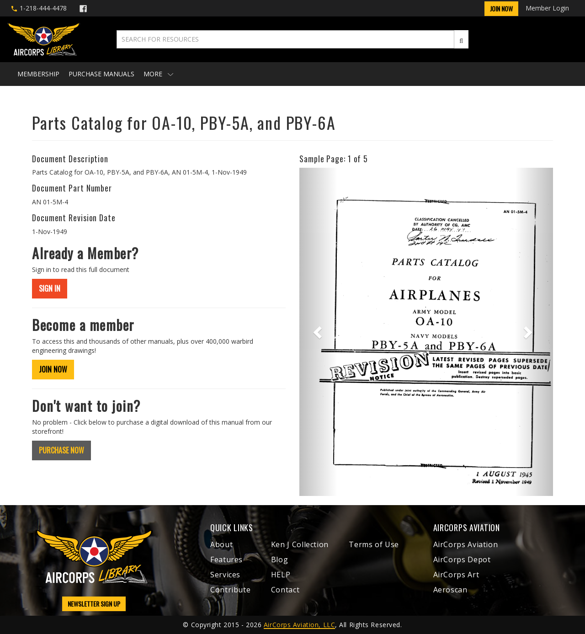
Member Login (547, 8)
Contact (285, 590)
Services (225, 575)
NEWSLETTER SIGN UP (94, 603)
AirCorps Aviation (465, 544)
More (158, 73)
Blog (279, 559)
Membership (38, 73)
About (221, 544)
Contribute (230, 590)
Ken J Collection (300, 544)
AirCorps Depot (462, 559)
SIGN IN (49, 288)
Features (226, 559)
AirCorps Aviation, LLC (299, 624)
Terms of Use (374, 544)
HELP (281, 575)
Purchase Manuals (101, 73)
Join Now (501, 8)
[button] (318, 332)
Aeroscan (450, 590)
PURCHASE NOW (61, 450)
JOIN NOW (53, 369)
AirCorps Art (456, 575)
